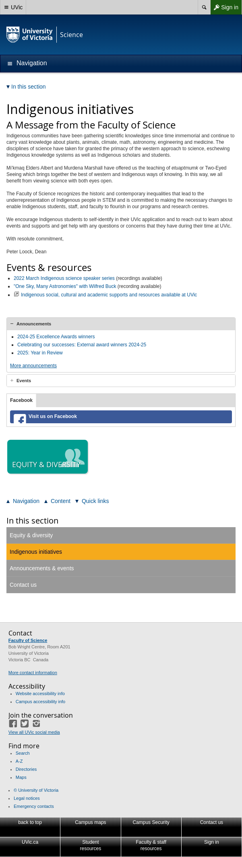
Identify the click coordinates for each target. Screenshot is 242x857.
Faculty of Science (28, 640)
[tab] (121, 323)
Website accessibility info (40, 693)
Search (23, 753)
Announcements (34, 323)
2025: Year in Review (40, 353)
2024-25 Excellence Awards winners (56, 336)
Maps (21, 777)
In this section (32, 520)
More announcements (33, 365)
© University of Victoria (36, 790)
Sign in (224, 7)
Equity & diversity (31, 535)
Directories (26, 769)
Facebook (21, 400)
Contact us (23, 585)
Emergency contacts (34, 806)
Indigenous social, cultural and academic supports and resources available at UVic (109, 295)
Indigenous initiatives (36, 552)
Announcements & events (42, 568)
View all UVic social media (34, 732)
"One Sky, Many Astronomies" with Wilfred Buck (65, 286)
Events (24, 380)
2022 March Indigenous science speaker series (64, 278)
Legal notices (27, 798)
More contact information (32, 672)
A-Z (19, 761)
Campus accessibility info (41, 701)
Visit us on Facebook (53, 416)
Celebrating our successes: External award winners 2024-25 (81, 345)
